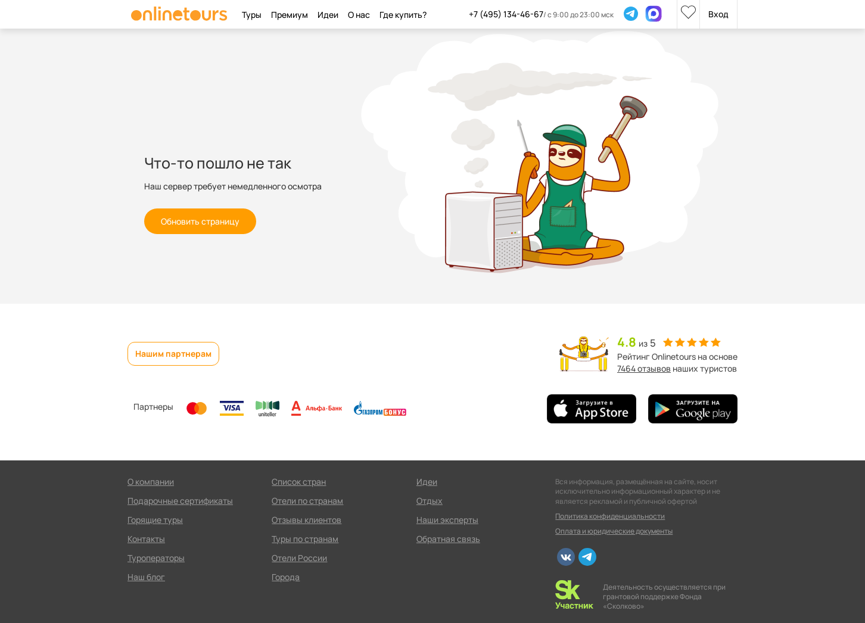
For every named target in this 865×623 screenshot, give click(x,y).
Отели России (299, 557)
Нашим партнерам (173, 353)
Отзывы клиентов (306, 519)
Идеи (426, 481)
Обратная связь (448, 538)
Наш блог (146, 576)
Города (286, 576)
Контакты (146, 538)
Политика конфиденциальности (610, 516)
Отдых (429, 500)
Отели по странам (307, 500)
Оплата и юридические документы (614, 531)
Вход (718, 14)
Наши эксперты (447, 519)
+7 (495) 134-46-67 (506, 14)
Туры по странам (305, 538)
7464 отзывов (644, 368)
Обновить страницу (200, 221)
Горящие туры (155, 519)
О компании (150, 481)
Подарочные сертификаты (180, 500)
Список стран (299, 481)
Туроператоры (156, 557)
